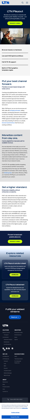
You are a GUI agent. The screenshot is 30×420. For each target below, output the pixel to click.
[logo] (8, 2)
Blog (4, 384)
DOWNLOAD (15, 274)
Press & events (6, 386)
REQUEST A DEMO (15, 241)
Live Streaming (7, 344)
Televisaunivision (18, 358)
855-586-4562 (18, 399)
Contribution (6, 337)
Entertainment (17, 334)
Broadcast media (18, 332)
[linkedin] (12, 348)
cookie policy (25, 408)
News (15, 337)
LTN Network (6, 356)
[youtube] (4, 350)
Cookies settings (15, 412)
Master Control (6, 332)
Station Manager (8, 373)
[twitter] (6, 348)
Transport (6, 334)
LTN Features (6, 358)
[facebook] (3, 348)
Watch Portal (7, 375)
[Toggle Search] (22, 3)
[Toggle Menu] (27, 2)
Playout (6, 368)
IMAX (15, 356)
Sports (16, 339)
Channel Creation (8, 339)
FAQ (4, 389)
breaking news (8, 172)
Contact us (5, 391)
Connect (6, 361)
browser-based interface (8, 122)
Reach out (15, 317)
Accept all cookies (15, 417)
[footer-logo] (5, 327)
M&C (5, 365)
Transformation (7, 370)
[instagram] (9, 348)
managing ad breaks (15, 110)
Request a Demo (15, 23)
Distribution (6, 342)
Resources (5, 382)
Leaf (5, 363)
